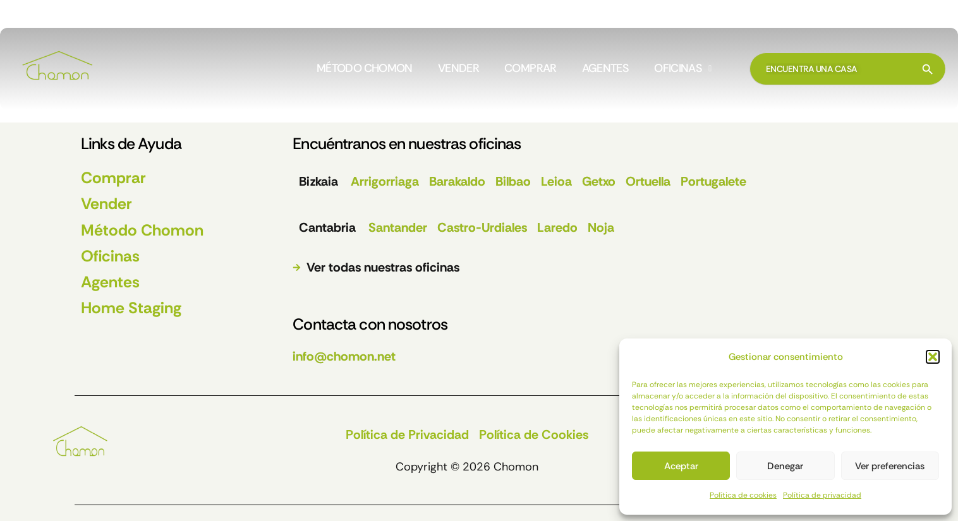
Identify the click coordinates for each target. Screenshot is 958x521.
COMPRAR (530, 69)
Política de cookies (743, 495)
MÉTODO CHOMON (365, 69)
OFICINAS (682, 69)
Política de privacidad (822, 495)
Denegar (785, 466)
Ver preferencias (890, 466)
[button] (932, 356)
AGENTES (605, 69)
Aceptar (681, 466)
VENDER (458, 69)
